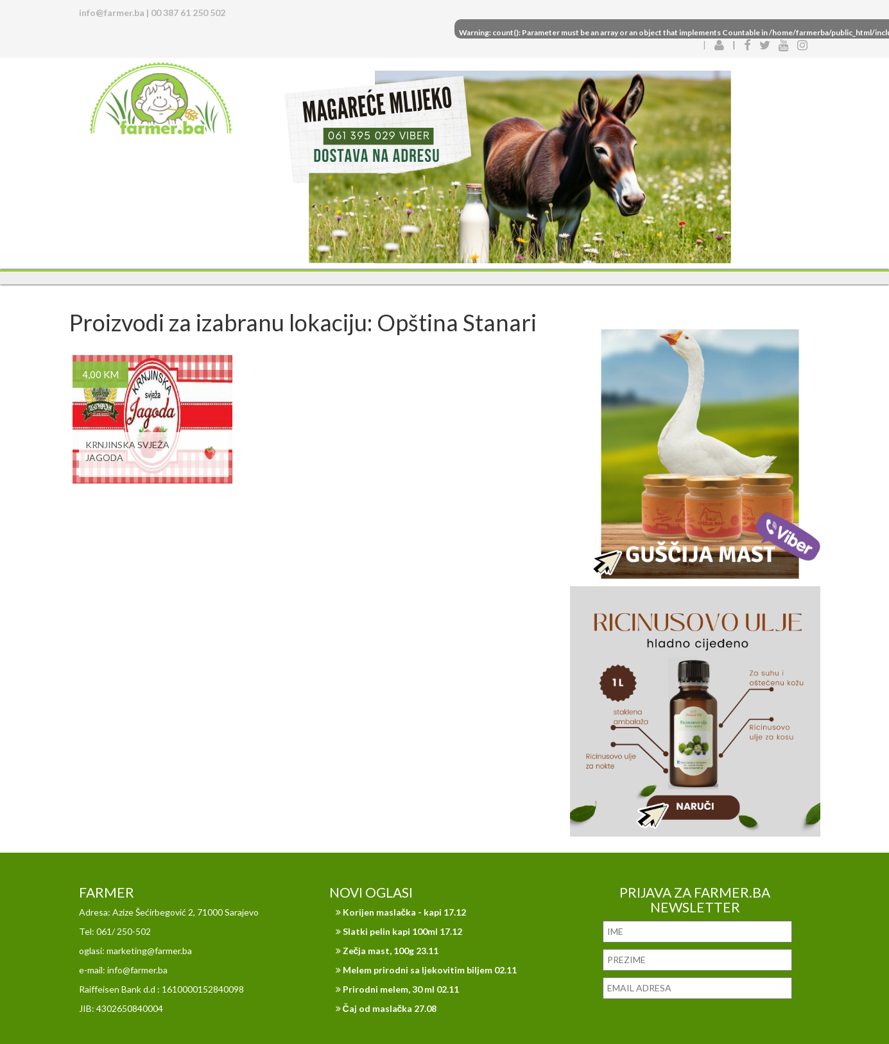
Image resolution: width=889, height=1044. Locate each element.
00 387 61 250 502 (188, 12)
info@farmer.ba (111, 12)
